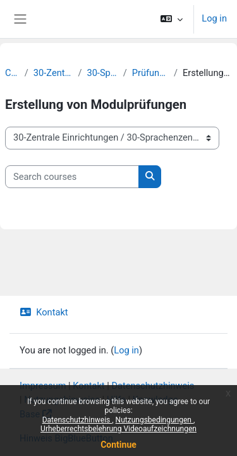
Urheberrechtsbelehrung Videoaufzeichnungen (118, 428)
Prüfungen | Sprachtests (150, 73)
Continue (118, 445)
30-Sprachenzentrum (102, 73)
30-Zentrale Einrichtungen (53, 73)
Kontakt (44, 312)
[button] (171, 19)
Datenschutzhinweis (77, 419)
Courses (12, 73)
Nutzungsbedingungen (154, 419)
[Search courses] (72, 176)
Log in (214, 18)
